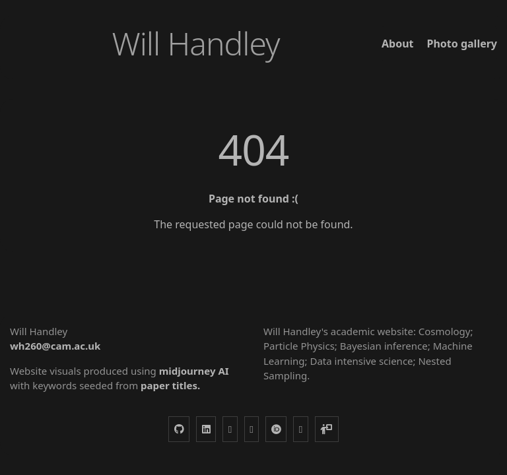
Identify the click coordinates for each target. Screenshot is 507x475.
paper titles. (170, 385)
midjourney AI (194, 370)
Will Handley (195, 43)
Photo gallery (461, 43)
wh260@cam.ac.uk (55, 345)
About (398, 43)
